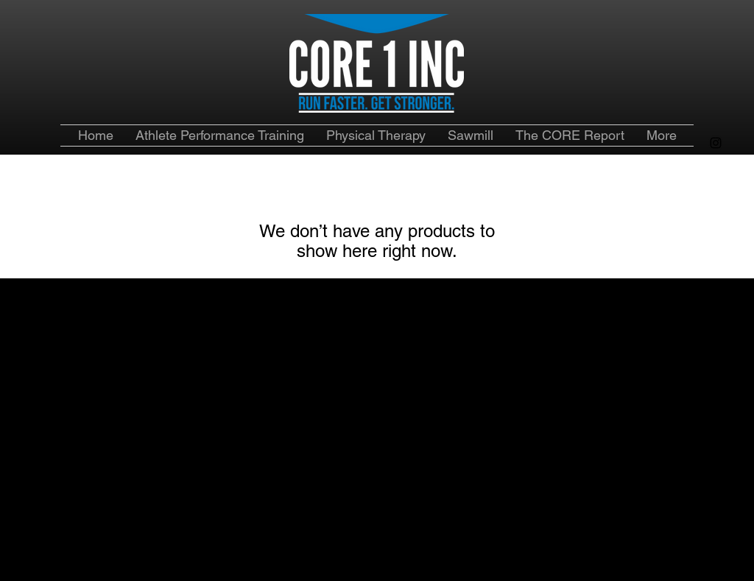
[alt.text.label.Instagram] (715, 142)
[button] (569, 135)
